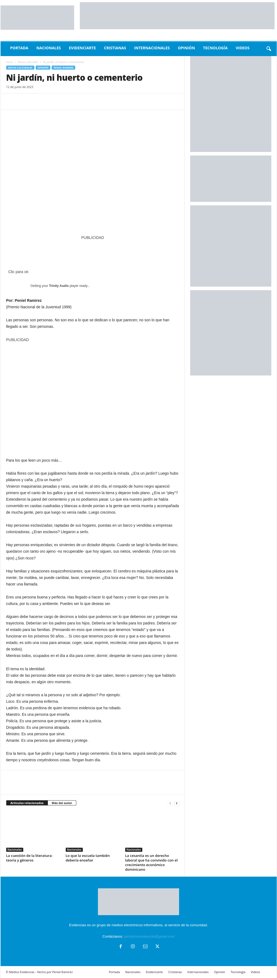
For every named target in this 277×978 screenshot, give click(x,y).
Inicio (9, 62)
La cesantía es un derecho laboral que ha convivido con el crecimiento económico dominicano (151, 862)
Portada (19, 47)
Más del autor (62, 803)
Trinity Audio (59, 286)
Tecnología (215, 47)
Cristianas (115, 47)
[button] (269, 49)
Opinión (186, 47)
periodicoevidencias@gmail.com (149, 936)
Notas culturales (28, 62)
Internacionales (152, 47)
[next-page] (176, 803)
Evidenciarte (82, 47)
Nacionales (48, 47)
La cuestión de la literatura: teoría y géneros (29, 858)
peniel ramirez (63, 67)
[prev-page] (170, 803)
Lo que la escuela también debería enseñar (88, 858)
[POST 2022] (92, 251)
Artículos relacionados (27, 803)
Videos (242, 47)
